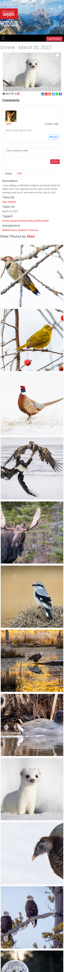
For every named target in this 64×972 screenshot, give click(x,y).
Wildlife (6, 230)
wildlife (37, 220)
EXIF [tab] (19, 173)
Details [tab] (8, 173)
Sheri (31, 236)
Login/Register (54, 39)
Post (55, 161)
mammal (22, 220)
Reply (53, 137)
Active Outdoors (19, 230)
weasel (13, 220)
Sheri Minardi (9, 202)
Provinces (33, 230)
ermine (5, 220)
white (30, 220)
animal (45, 220)
